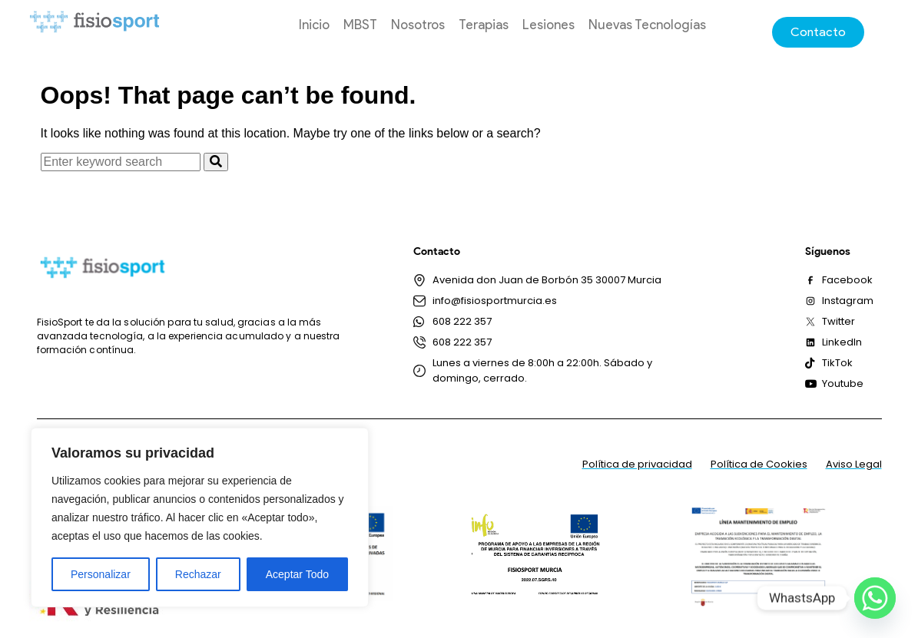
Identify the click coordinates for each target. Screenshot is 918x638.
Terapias (484, 24)
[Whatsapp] (875, 598)
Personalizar (101, 574)
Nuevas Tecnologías (647, 24)
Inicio (314, 24)
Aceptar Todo (297, 574)
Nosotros (418, 24)
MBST (360, 24)
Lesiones (548, 24)
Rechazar (198, 574)
